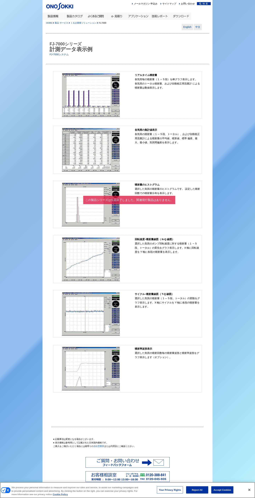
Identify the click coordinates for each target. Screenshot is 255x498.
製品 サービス (61, 23)
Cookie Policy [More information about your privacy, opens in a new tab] (60, 495)
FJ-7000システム (59, 54)
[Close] (249, 491)
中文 (197, 27)
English (187, 27)
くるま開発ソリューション (83, 23)
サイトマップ (169, 3)
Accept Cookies (222, 491)
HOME (49, 23)
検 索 (203, 3)
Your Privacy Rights (170, 491)
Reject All (197, 491)
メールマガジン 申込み (146, 3)
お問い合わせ (188, 3)
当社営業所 (99, 446)
